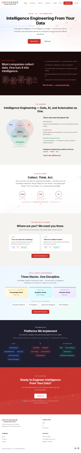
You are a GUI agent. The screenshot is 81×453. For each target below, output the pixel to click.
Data (13, 249)
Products (4, 439)
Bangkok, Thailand (47, 441)
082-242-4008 (46, 436)
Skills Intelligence (64, 306)
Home (25, 3)
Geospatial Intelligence (18, 306)
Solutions (47, 3)
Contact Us (68, 3)
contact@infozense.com (48, 439)
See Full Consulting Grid (40, 257)
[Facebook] (75, 449)
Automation (23, 249)
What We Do (34, 41)
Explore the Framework (40, 313)
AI (17, 249)
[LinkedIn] (78, 449)
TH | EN (76, 3)
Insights (55, 3)
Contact (4, 441)
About (60, 3)
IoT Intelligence (33, 306)
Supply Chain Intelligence (48, 306)
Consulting (32, 3)
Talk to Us (48, 41)
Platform (40, 3)
